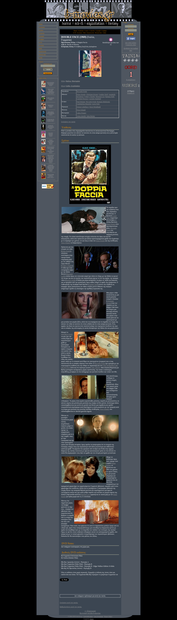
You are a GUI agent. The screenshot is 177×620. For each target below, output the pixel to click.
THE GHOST (95, 368)
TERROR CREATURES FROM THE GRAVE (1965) (50, 167)
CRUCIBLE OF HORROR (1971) (50, 113)
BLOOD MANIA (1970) (51, 134)
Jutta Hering (91, 116)
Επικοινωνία (42, 51)
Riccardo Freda (82, 91)
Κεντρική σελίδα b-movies (90, 613)
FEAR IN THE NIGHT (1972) (50, 127)
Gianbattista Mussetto (84, 104)
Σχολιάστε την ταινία (68, 122)
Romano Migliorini (103, 102)
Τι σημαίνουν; (131, 80)
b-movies (41, 33)
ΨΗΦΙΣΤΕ (130, 93)
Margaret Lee (100, 97)
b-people (41, 36)
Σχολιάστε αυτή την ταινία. (69, 603)
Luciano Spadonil (95, 99)
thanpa (92, 619)
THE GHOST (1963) (50, 98)
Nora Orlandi (81, 110)
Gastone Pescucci (82, 99)
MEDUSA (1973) (50, 106)
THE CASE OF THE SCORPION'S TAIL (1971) (50, 91)
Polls (40, 48)
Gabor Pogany (81, 113)
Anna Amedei (81, 116)
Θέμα (63, 86)
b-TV (40, 42)
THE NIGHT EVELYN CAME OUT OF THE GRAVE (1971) (50, 159)
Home (41, 24)
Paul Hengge (81, 102)
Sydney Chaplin (89, 97)
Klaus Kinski (81, 95)
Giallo (68, 86)
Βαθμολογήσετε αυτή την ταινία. (71, 607)
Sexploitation (75, 86)
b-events (41, 45)
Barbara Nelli (109, 97)
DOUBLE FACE (66, 334)
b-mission (42, 27)
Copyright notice (88, 616)
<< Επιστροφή (90, 611)
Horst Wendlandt (95, 107)
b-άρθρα (41, 39)
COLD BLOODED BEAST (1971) (51, 142)
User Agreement (98, 616)
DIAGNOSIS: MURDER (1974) (50, 84)
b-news (41, 30)
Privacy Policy (108, 616)
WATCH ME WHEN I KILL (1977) (50, 176)
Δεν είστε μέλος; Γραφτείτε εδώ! (130, 44)
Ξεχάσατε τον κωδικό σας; (131, 49)
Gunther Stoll (103, 95)
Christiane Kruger (92, 95)
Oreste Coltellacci (83, 107)
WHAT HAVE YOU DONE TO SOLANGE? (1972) (50, 149)
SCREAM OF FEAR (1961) (50, 120)
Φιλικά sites (42, 54)
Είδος (63, 81)
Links (40, 58)
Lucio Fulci (96, 104)
